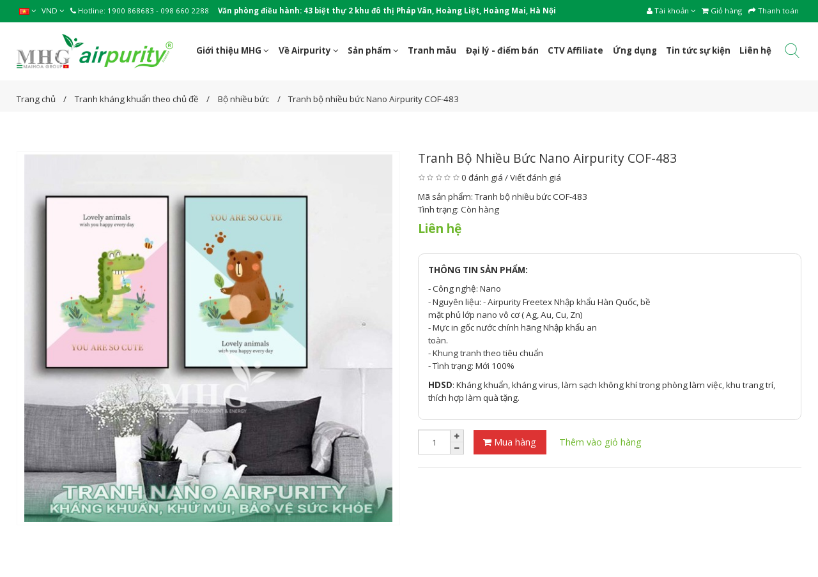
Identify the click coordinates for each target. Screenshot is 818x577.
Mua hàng (509, 442)
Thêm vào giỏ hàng (600, 442)
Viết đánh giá (535, 177)
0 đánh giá (482, 177)
